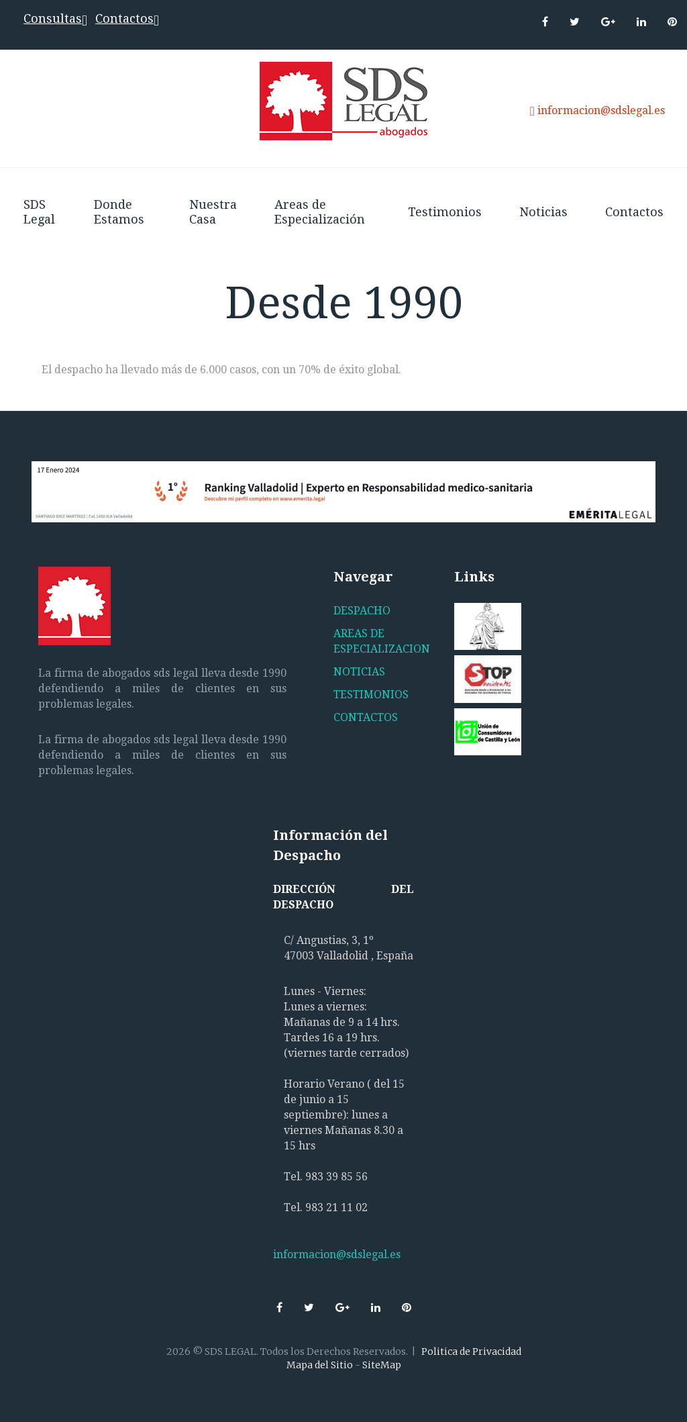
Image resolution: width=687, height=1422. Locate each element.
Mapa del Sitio (319, 1365)
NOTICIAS (359, 671)
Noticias (543, 212)
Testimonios (445, 212)
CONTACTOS (365, 717)
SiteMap (381, 1365)
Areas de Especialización (319, 211)
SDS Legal (39, 211)
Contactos (124, 18)
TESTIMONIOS (371, 694)
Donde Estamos (119, 211)
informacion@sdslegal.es (601, 110)
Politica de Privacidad (471, 1351)
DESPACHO (361, 610)
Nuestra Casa (213, 211)
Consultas (52, 18)
